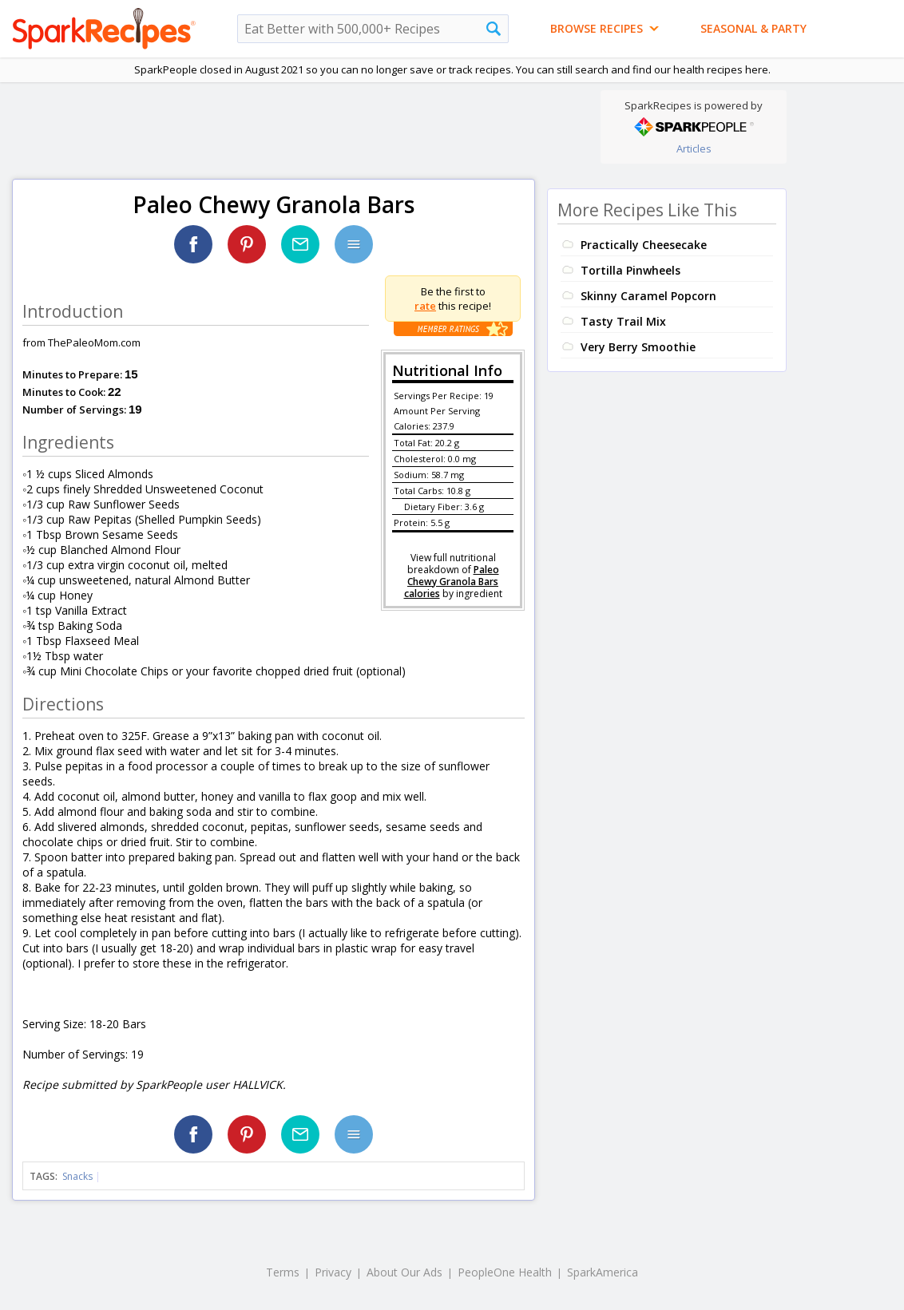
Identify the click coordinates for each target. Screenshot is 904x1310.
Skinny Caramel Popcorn (648, 295)
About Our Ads (404, 1272)
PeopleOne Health (505, 1272)
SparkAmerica (602, 1272)
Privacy (333, 1272)
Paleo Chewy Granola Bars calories (451, 581)
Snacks (77, 1176)
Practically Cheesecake (644, 244)
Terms (282, 1272)
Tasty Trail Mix (623, 321)
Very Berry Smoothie (638, 346)
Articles (694, 148)
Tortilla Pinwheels (630, 270)
